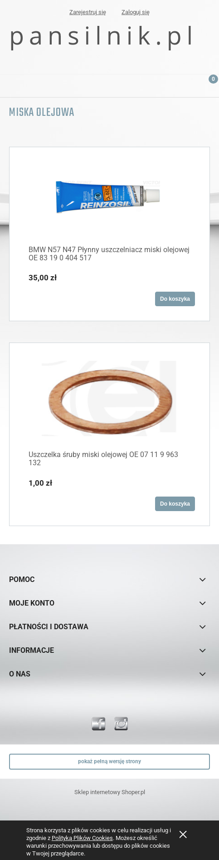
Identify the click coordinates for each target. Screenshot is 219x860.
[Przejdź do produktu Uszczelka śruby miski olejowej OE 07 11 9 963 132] (109, 397)
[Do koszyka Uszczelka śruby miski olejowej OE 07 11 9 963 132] (175, 504)
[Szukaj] (185, 84)
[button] (11, 84)
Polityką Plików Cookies (82, 838)
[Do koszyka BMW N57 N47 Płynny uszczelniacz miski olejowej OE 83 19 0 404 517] (175, 299)
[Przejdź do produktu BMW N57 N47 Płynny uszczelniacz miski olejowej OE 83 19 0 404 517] (109, 197)
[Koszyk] (208, 88)
